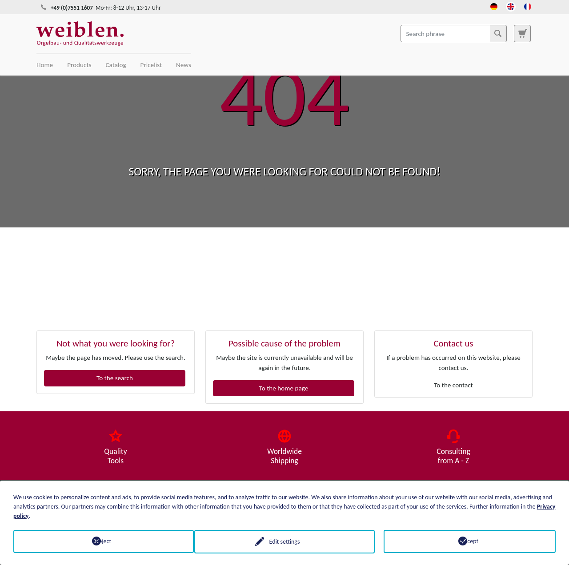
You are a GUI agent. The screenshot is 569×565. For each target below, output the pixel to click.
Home (44, 65)
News (183, 65)
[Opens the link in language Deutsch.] (494, 6)
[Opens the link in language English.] (511, 6)
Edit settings (284, 541)
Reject (99, 541)
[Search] (498, 33)
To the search (114, 378)
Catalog (116, 65)
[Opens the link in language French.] (528, 6)
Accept (469, 541)
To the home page (284, 388)
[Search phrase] (454, 33)
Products (79, 65)
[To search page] (522, 33)
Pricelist (151, 65)
